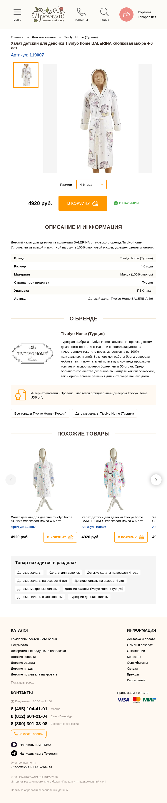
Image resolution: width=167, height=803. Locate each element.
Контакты (134, 656)
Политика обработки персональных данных (39, 790)
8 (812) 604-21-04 (29, 716)
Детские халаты (44, 37)
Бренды (133, 674)
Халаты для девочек (64, 572)
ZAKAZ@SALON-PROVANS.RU (31, 767)
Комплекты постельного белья (34, 639)
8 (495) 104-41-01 (29, 708)
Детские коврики (23, 656)
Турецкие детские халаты (89, 597)
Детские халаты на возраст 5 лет (42, 580)
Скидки (132, 668)
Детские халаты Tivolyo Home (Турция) (104, 413)
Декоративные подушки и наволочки (38, 651)
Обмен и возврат (140, 645)
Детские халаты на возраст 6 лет (99, 580)
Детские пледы (22, 668)
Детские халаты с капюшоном (40, 597)
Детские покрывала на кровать (34, 674)
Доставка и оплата (141, 639)
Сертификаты (137, 662)
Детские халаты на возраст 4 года (112, 572)
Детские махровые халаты (37, 588)
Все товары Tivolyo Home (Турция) (40, 413)
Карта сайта (136, 680)
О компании (136, 651)
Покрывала (19, 645)
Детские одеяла (23, 662)
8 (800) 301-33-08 (29, 723)
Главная (17, 37)
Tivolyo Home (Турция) (81, 37)
